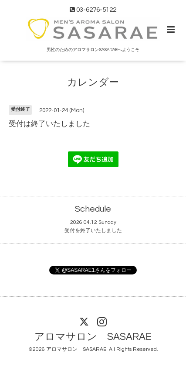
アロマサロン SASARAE (93, 337)
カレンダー (93, 83)
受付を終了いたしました (93, 230)
